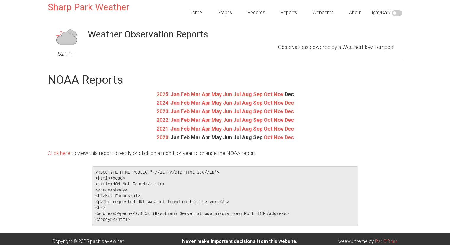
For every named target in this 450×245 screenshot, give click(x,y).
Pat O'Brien (386, 241)
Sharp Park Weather (88, 7)
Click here (59, 153)
